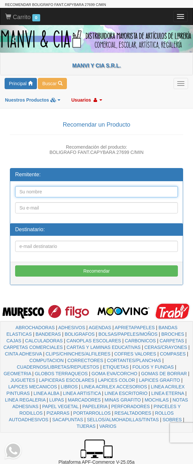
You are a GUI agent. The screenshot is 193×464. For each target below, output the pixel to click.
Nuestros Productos (32, 100)
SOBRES (171, 419)
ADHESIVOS (71, 327)
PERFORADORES (130, 406)
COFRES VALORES (135, 353)
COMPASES (172, 353)
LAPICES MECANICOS (32, 386)
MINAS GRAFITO (123, 400)
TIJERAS (86, 426)
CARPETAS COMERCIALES (33, 347)
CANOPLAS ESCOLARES (94, 340)
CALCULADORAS (44, 340)
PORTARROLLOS (92, 413)
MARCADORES (84, 400)
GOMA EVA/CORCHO (114, 373)
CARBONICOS (140, 340)
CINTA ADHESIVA (23, 353)
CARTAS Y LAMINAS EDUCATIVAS (104, 347)
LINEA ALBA (46, 393)
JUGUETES (23, 380)
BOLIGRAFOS (80, 334)
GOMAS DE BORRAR (164, 373)
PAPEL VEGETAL (60, 406)
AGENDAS (100, 327)
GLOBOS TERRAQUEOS (61, 373)
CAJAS (13, 340)
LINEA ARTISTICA (82, 393)
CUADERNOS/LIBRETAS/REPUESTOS (58, 367)
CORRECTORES (85, 360)
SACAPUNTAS (67, 419)
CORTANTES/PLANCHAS (134, 360)
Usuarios (86, 100)
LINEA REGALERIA (25, 400)
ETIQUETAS (115, 367)
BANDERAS (48, 334)
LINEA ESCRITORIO (125, 393)
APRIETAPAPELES (135, 327)
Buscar (52, 83)
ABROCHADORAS (35, 327)
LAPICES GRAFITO (159, 380)
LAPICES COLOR (116, 380)
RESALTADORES (133, 413)
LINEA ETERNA (167, 393)
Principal (21, 83)
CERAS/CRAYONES (165, 347)
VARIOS (108, 426)
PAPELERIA (94, 406)
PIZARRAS (57, 413)
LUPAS (56, 400)
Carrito (22, 17)
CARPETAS (172, 340)
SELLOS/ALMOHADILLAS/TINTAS (123, 419)
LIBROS (69, 386)
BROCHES (172, 334)
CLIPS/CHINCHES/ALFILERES (77, 353)
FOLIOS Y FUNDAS (153, 367)
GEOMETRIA (17, 373)
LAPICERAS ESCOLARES (66, 380)
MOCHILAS (157, 400)
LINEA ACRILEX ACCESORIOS (114, 386)
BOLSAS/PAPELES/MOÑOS (127, 334)
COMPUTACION (46, 360)
